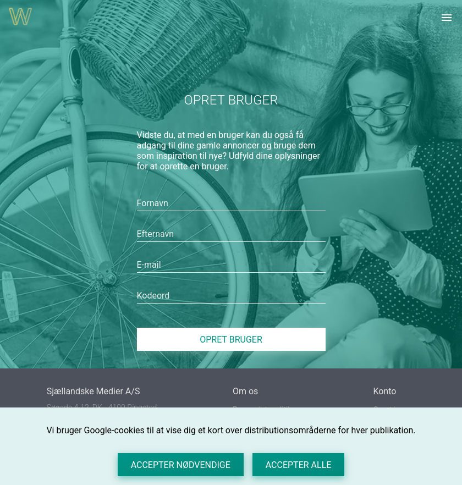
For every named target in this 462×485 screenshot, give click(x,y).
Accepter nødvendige (180, 465)
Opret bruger (231, 339)
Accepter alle (299, 465)
